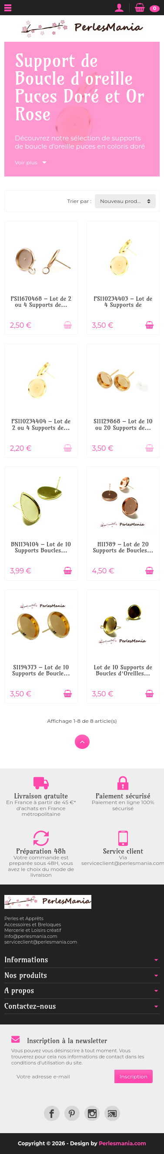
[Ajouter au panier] (67, 325)
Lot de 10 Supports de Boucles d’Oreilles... (123, 670)
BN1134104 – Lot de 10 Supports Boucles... (41, 547)
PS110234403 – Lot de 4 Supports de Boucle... (123, 305)
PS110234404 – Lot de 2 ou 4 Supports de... (40, 424)
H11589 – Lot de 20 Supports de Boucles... (123, 547)
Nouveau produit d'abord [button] (128, 201)
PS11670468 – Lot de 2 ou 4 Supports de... (40, 302)
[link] (51, 1113)
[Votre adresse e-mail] (62, 1077)
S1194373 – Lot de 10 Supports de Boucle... (41, 670)
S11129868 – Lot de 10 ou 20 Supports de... (123, 424)
